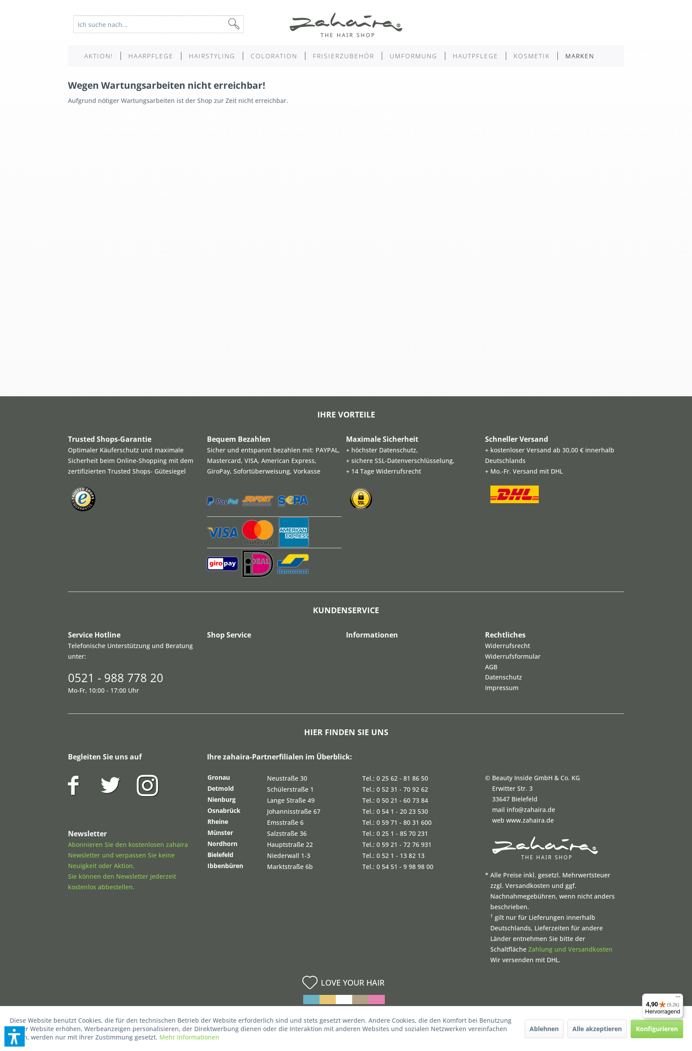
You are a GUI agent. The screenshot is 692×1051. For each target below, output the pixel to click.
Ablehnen (544, 1028)
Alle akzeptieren (597, 1028)
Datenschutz (503, 677)
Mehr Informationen (189, 1037)
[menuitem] (165, 24)
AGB (491, 667)
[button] (14, 1036)
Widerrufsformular (513, 656)
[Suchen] (248, 24)
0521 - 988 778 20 (115, 678)
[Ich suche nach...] (158, 24)
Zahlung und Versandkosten (570, 949)
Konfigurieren (657, 1028)
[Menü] (678, 999)
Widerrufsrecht (507, 645)
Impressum (502, 687)
